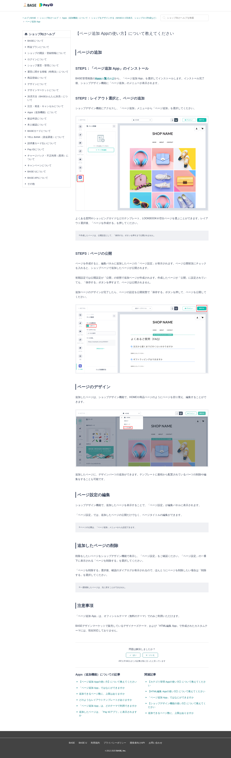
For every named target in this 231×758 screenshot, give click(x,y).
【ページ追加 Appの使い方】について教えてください (108, 681)
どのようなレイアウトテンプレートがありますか (105, 699)
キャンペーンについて (39, 165)
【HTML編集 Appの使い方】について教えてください (176, 691)
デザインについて (37, 84)
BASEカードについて (39, 131)
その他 (31, 183)
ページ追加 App (33, 21)
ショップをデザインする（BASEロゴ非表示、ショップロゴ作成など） (124, 18)
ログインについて (37, 59)
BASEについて (35, 40)
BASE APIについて (37, 177)
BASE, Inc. (121, 751)
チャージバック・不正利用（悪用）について (47, 157)
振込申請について (37, 118)
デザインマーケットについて (43, 90)
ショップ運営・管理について (43, 65)
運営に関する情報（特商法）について (47, 71)
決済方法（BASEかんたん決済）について (47, 98)
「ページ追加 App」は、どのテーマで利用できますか (108, 705)
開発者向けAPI (137, 742)
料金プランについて (38, 47)
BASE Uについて (36, 171)
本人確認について (37, 124)
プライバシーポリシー (115, 742)
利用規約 (95, 742)
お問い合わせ (155, 742)
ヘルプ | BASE (29, 18)
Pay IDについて (35, 149)
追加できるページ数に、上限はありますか (102, 693)
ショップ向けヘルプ (49, 18)
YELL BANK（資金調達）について (45, 137)
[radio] (133, 655)
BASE (72, 742)
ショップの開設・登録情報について (46, 53)
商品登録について (37, 77)
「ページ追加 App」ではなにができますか (102, 687)
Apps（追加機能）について (75, 18)
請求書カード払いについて (41, 143)
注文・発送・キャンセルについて (45, 106)
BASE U (83, 742)
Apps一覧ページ (104, 78)
